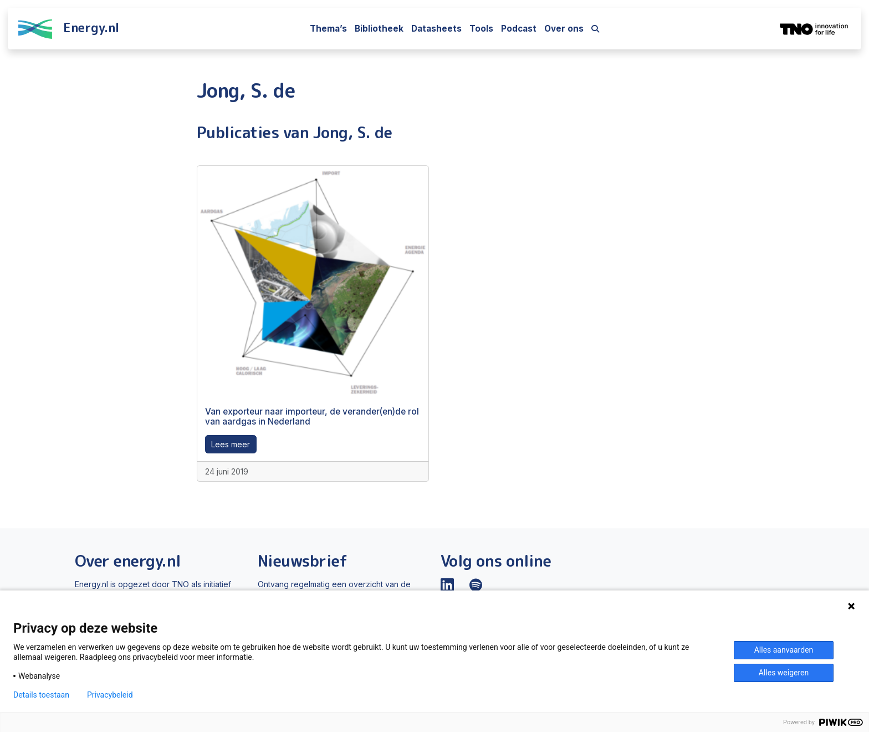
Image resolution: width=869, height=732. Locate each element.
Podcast (518, 28)
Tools (481, 28)
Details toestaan (41, 694)
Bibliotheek (379, 28)
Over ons (564, 28)
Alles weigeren (784, 672)
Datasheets (436, 28)
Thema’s (328, 28)
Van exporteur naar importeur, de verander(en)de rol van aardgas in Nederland (312, 416)
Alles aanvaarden (784, 649)
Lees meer (230, 444)
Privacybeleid (110, 694)
